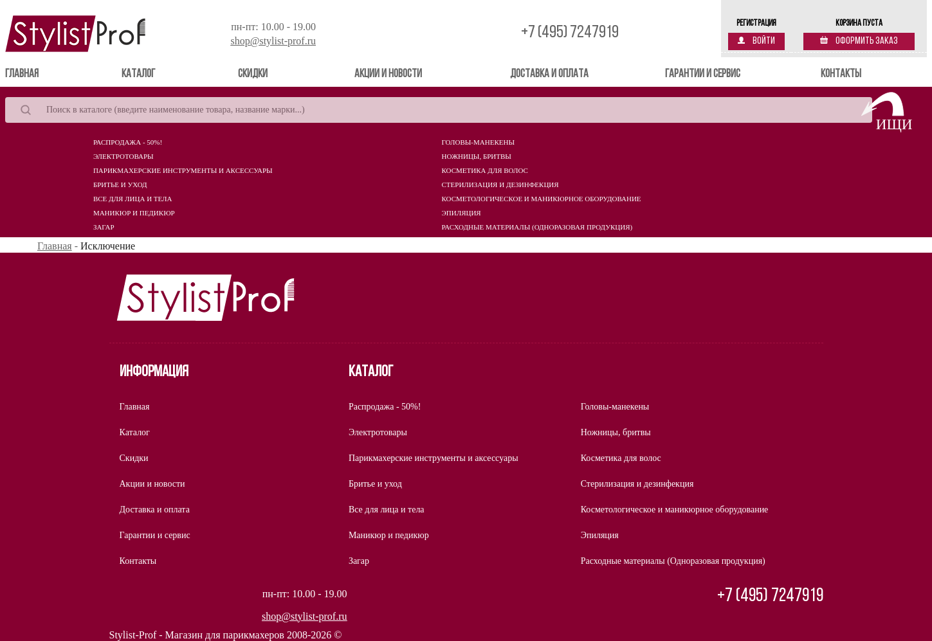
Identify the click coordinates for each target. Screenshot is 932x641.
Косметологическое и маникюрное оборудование (541, 199)
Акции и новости (388, 74)
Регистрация (756, 23)
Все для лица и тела (132, 199)
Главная (40, 73)
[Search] (438, 110)
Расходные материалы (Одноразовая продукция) (537, 227)
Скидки (253, 74)
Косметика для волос (485, 170)
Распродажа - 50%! (127, 142)
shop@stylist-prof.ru (273, 40)
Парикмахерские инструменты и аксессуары (183, 170)
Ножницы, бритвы (476, 156)
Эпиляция (461, 213)
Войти (756, 41)
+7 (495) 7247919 (570, 33)
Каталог (138, 74)
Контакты (841, 74)
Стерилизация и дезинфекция (500, 184)
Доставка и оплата (549, 74)
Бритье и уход (120, 184)
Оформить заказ (859, 41)
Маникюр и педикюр (134, 213)
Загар (103, 227)
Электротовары (123, 156)
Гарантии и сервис (702, 74)
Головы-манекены (478, 142)
